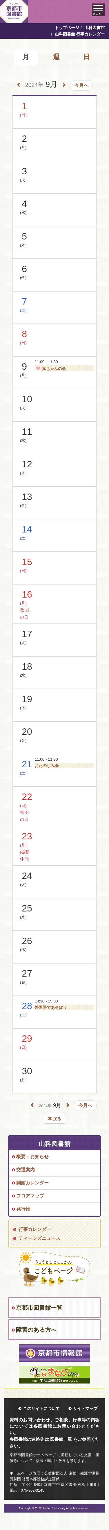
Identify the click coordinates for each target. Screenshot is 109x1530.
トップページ (67, 27)
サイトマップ (85, 1408)
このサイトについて (41, 1408)
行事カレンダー (35, 1229)
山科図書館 (94, 27)
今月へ (81, 85)
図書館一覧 (61, 1439)
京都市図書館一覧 (39, 1307)
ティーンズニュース (39, 1238)
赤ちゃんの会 (50, 368)
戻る (54, 1118)
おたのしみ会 (46, 765)
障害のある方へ (36, 1330)
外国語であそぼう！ (52, 1007)
